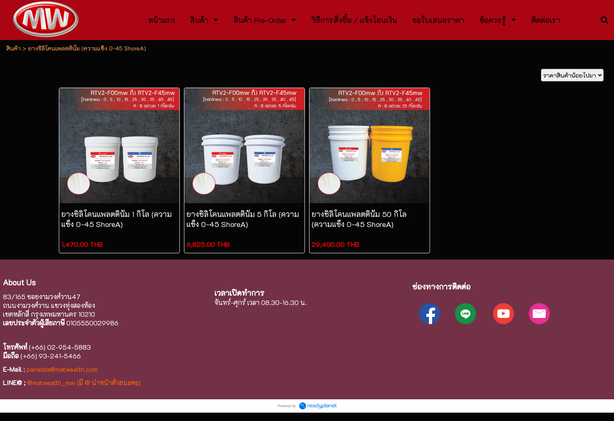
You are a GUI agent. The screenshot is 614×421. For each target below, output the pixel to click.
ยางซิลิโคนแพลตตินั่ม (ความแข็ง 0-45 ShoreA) (87, 48)
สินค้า (13, 48)
